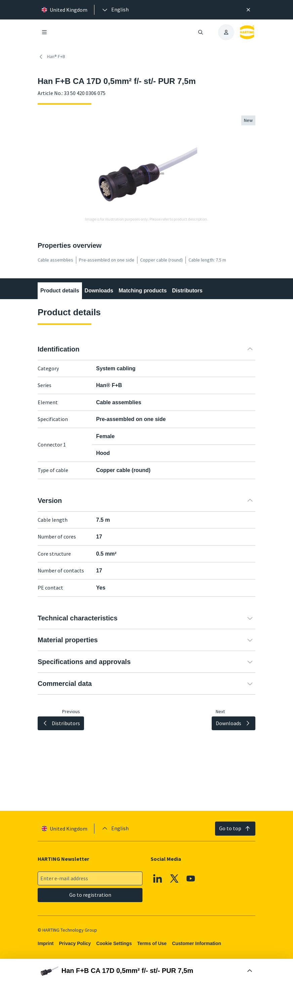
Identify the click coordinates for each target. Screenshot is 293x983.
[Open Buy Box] (146, 971)
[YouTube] (191, 879)
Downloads (99, 290)
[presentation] (115, 10)
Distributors (187, 290)
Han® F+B (51, 56)
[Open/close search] (200, 32)
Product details (59, 290)
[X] (174, 879)
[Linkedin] (158, 879)
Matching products (143, 290)
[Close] (248, 10)
